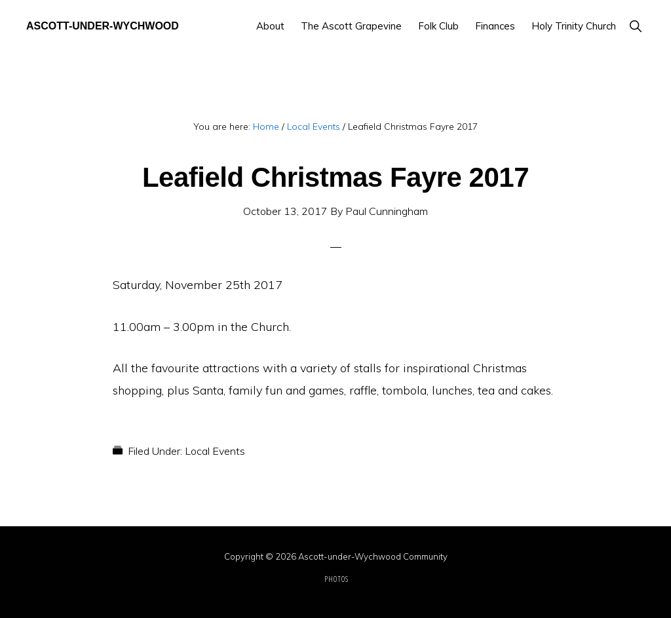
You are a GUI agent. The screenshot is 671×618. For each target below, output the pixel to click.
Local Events (215, 450)
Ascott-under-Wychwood (102, 25)
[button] (635, 26)
